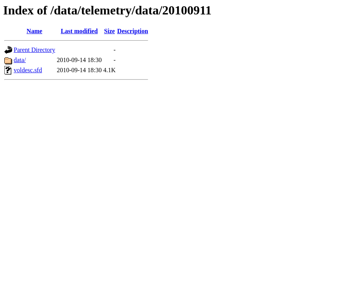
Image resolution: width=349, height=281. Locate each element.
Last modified (79, 31)
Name (34, 31)
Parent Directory (34, 49)
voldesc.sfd (28, 70)
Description (132, 31)
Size (109, 31)
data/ (20, 60)
